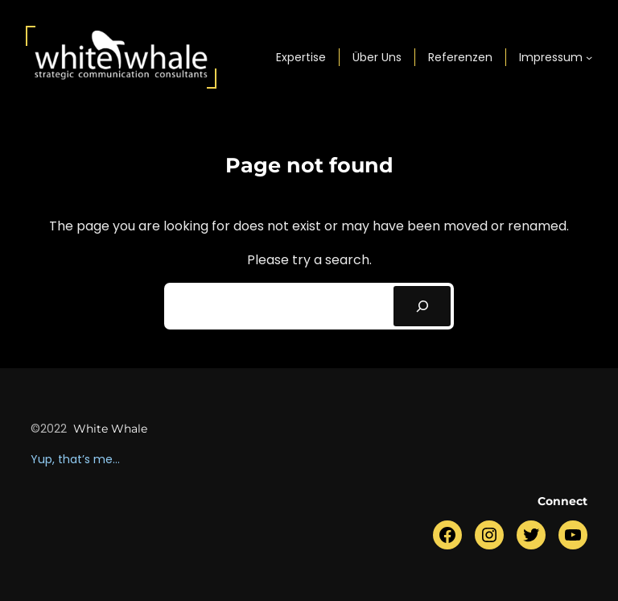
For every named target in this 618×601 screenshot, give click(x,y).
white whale (110, 428)
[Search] (422, 305)
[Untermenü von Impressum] (589, 57)
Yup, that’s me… (75, 459)
